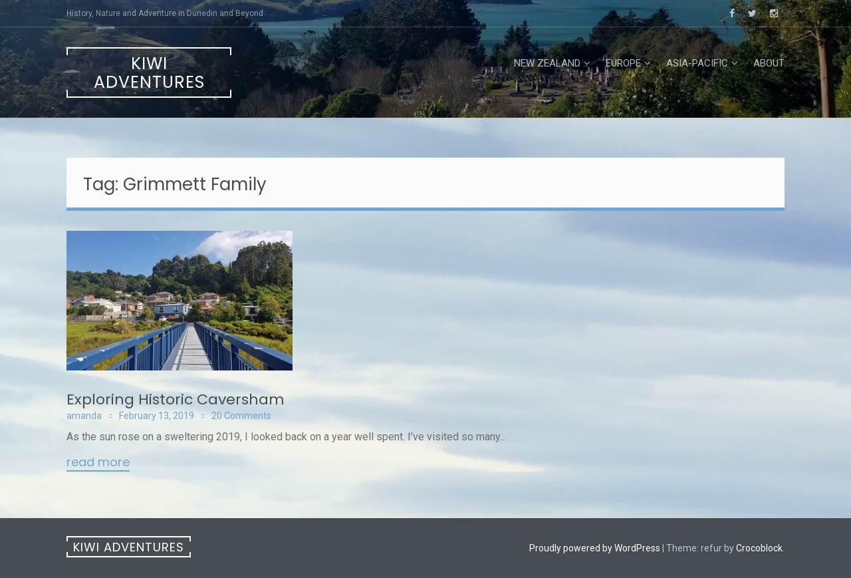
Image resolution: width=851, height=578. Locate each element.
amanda (84, 415)
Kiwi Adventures (149, 73)
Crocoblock (759, 548)
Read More (98, 463)
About (769, 63)
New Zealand (547, 63)
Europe (623, 63)
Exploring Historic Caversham (175, 399)
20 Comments (241, 415)
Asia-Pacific (697, 63)
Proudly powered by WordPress (594, 548)
